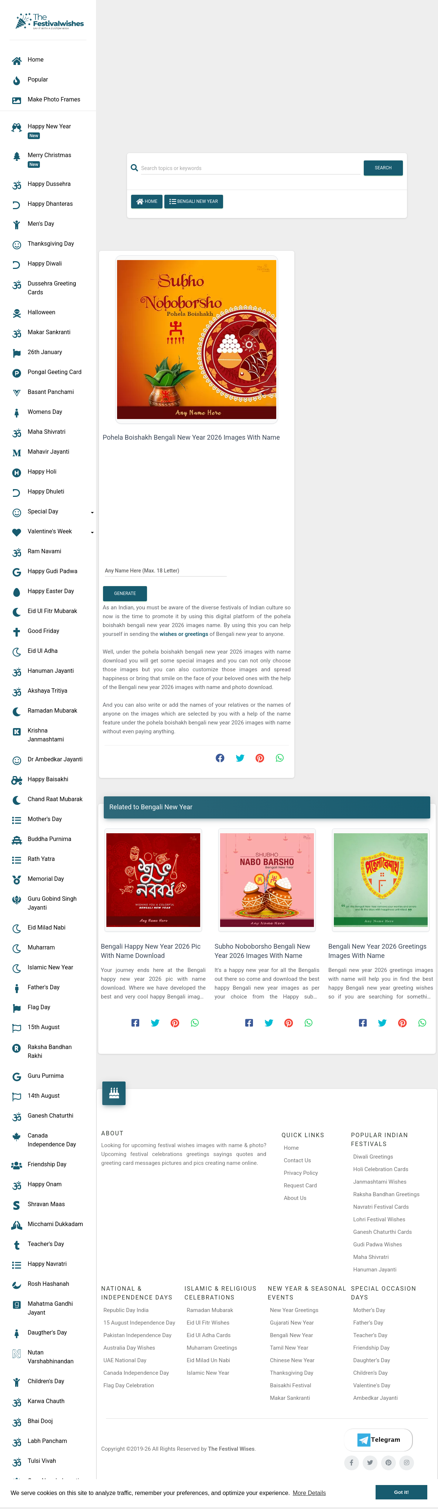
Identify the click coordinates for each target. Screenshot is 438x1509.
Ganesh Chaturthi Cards (382, 1232)
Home (146, 201)
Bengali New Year (194, 201)
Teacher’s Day (370, 1335)
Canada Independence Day (136, 1373)
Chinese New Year (292, 1360)
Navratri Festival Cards (380, 1207)
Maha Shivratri (371, 1257)
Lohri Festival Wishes (379, 1219)
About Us (295, 1198)
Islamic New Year (208, 1373)
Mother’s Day (369, 1310)
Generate (125, 593)
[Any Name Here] (166, 570)
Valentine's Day (371, 1385)
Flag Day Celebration (128, 1385)
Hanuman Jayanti (374, 1269)
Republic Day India (126, 1310)
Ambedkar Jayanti (375, 1398)
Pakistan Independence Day (137, 1335)
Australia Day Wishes (129, 1347)
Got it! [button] (401, 1492)
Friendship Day (371, 1347)
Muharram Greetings (212, 1347)
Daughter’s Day (371, 1360)
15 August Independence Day (139, 1322)
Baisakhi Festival (290, 1385)
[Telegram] (378, 1440)
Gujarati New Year (292, 1322)
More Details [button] (309, 1493)
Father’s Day (368, 1322)
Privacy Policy (301, 1173)
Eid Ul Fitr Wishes (208, 1322)
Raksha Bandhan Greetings (386, 1194)
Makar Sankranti (290, 1398)
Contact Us (297, 1160)
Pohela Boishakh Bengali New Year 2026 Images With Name (191, 437)
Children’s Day (370, 1373)
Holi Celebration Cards (380, 1169)
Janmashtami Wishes (379, 1182)
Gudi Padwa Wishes (377, 1244)
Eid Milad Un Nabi (208, 1360)
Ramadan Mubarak (210, 1310)
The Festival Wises (231, 1449)
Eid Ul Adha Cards (209, 1335)
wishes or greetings (184, 634)
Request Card (300, 1185)
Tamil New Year (289, 1347)
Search (383, 167)
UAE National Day (124, 1360)
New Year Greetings (294, 1310)
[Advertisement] (267, 72)
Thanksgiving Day (291, 1373)
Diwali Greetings (373, 1156)
